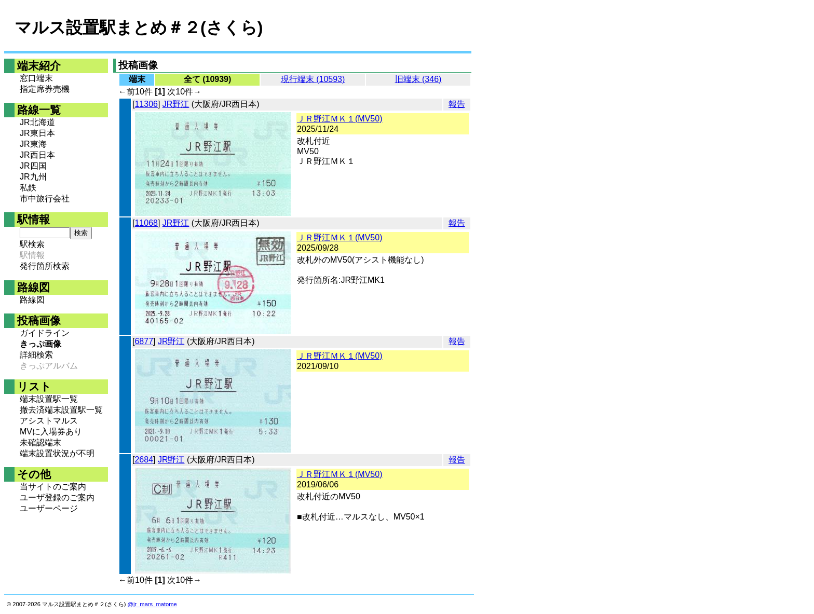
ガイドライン (45, 333)
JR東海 (33, 144)
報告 (457, 104)
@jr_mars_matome (152, 604)
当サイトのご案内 (53, 486)
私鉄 (28, 187)
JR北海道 (37, 122)
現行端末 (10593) (313, 79)
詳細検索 (36, 354)
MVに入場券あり (51, 431)
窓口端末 (36, 78)
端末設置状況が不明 (57, 453)
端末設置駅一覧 (49, 398)
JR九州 (33, 176)
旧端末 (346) (418, 79)
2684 (143, 459)
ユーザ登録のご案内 (57, 497)
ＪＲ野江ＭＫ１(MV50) (339, 118)
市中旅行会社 (45, 198)
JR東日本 (37, 133)
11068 (146, 223)
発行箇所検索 (45, 266)
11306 (146, 104)
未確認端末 (40, 442)
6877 (143, 341)
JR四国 (33, 165)
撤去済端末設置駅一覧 (61, 409)
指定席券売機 (45, 89)
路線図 (32, 299)
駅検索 (32, 244)
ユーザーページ (49, 508)
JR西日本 (37, 155)
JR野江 (175, 104)
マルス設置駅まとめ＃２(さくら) (139, 27)
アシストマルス (49, 420)
